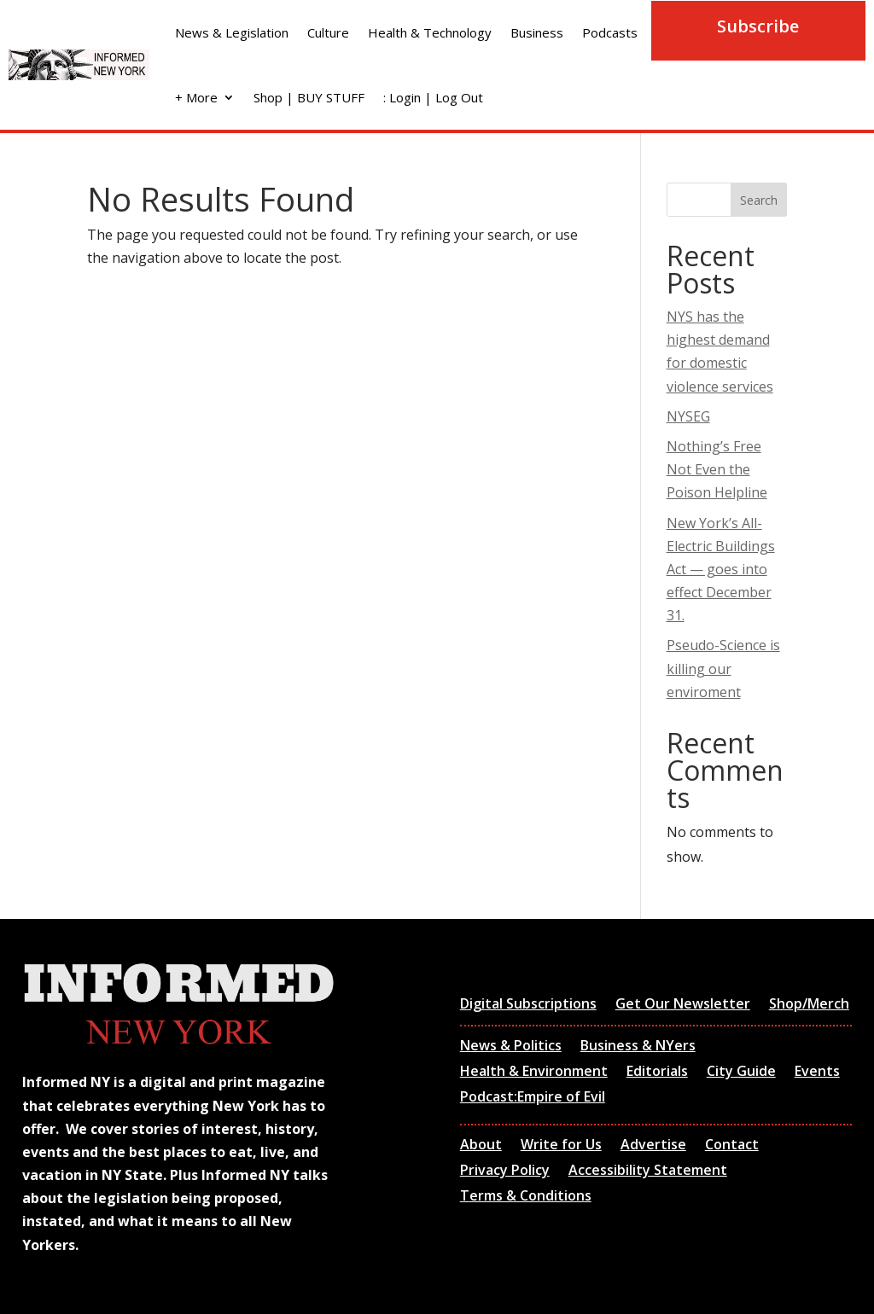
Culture (328, 32)
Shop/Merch (809, 1005)
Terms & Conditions (525, 1197)
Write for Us (561, 1146)
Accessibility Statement (647, 1171)
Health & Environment (534, 1072)
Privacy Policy (505, 1171)
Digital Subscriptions (528, 1005)
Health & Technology (430, 32)
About (481, 1146)
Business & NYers (638, 1047)
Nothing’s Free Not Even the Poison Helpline (717, 469)
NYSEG (688, 416)
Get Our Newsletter (682, 1005)
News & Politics (511, 1047)
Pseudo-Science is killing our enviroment (723, 668)
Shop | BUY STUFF (308, 97)
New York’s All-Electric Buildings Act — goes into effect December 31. (721, 569)
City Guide (741, 1072)
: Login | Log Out (433, 97)
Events (817, 1072)
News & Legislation (231, 32)
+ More (196, 97)
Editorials (657, 1072)
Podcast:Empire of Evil (532, 1098)
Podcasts (610, 32)
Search (759, 200)
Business (536, 32)
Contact (732, 1146)
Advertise (653, 1146)
